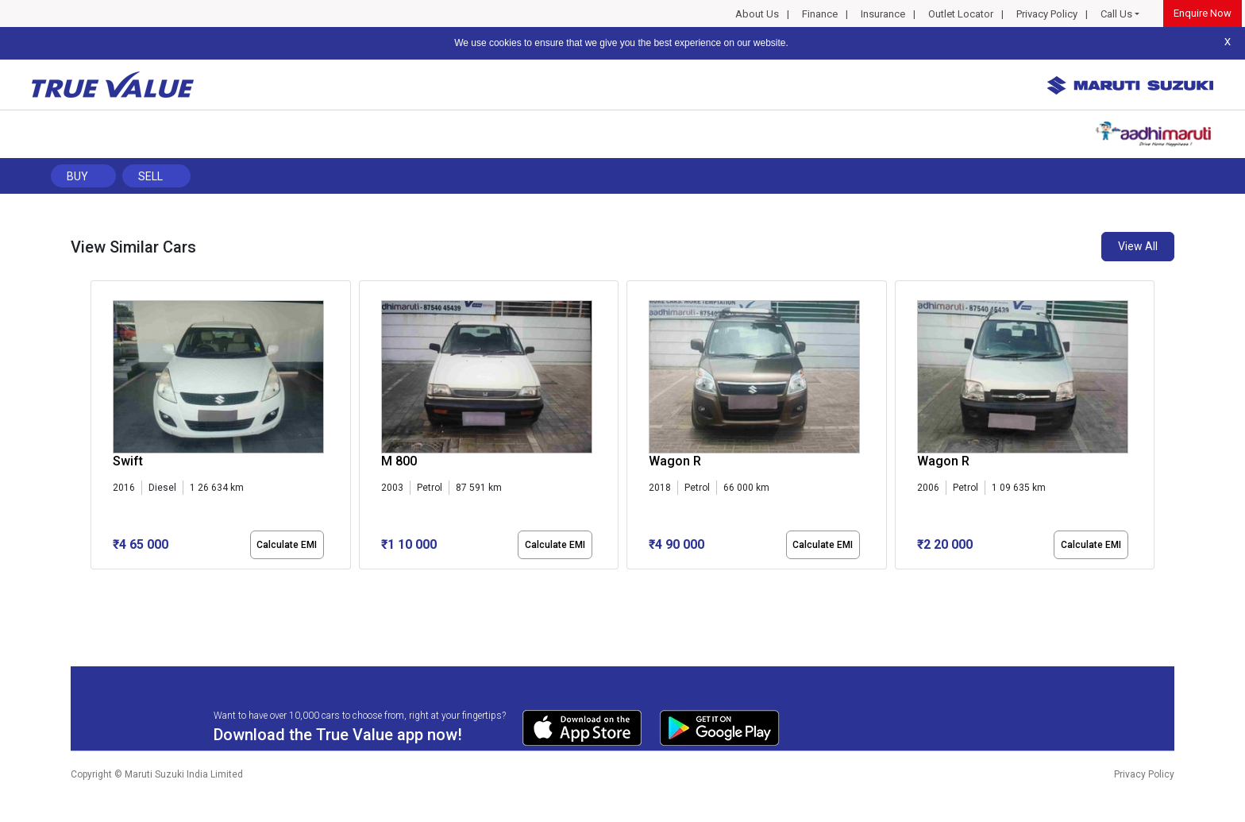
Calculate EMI (286, 544)
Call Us (1116, 14)
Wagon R (675, 461)
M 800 (399, 461)
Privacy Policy (1046, 14)
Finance (820, 14)
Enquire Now (1203, 13)
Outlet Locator (960, 14)
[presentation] (99, 428)
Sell (150, 176)
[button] (95, 583)
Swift (128, 461)
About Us (757, 14)
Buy (77, 176)
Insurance (883, 14)
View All (1138, 246)
